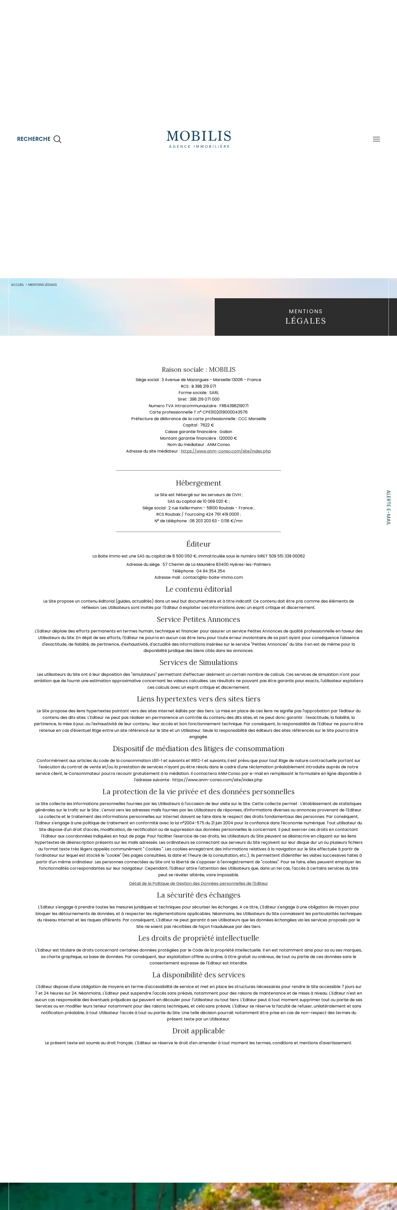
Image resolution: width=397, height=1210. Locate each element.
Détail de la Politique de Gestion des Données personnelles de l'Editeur (198, 921)
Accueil (20, 285)
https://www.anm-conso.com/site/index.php (226, 465)
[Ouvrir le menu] (376, 139)
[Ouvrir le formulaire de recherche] (39, 139)
